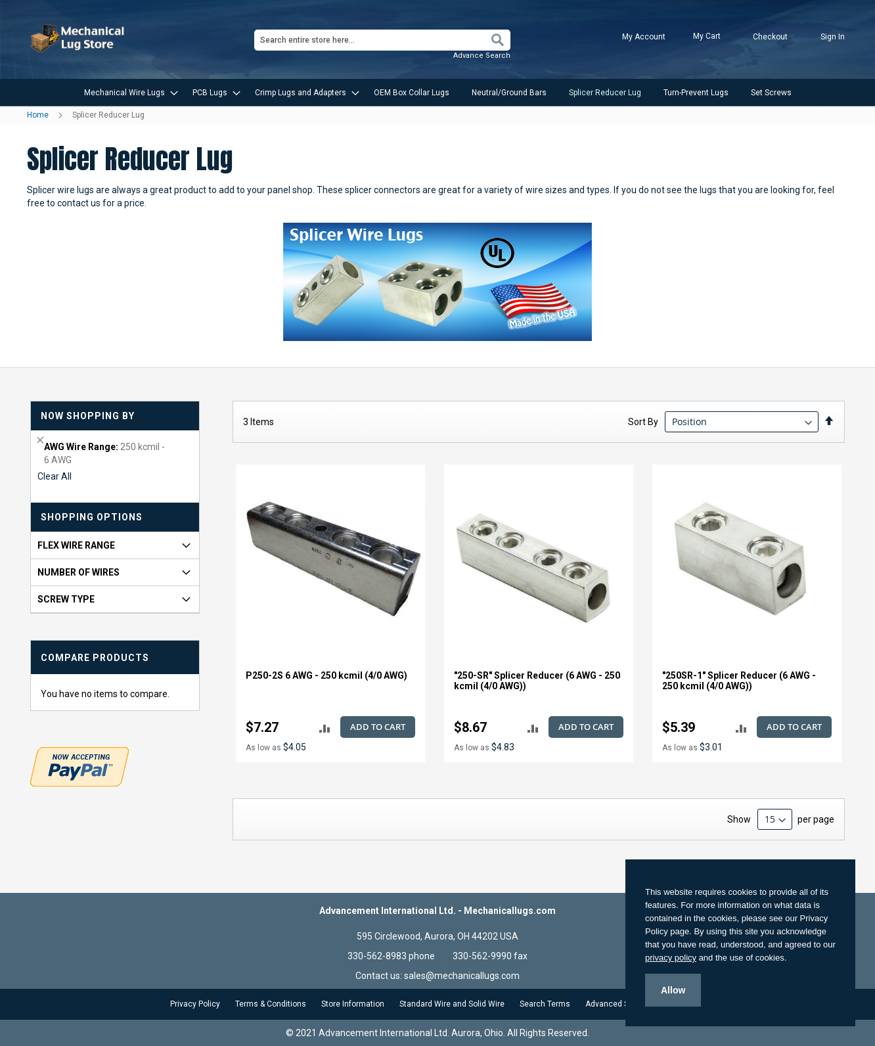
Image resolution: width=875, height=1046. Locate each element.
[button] (324, 727)
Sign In (832, 36)
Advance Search (481, 55)
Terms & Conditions (270, 1004)
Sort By (643, 422)
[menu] (437, 92)
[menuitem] (127, 92)
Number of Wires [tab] (78, 572)
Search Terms (545, 1004)
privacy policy (670, 958)
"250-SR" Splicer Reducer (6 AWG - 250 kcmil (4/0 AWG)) (537, 680)
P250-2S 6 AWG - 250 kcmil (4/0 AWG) (326, 675)
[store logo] (78, 38)
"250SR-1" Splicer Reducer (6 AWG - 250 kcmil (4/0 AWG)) (739, 680)
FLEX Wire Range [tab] (76, 545)
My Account (643, 36)
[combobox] (382, 40)
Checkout (770, 36)
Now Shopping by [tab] (88, 416)
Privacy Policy (195, 1004)
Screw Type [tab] (66, 599)
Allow (673, 990)
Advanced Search (617, 1004)
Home (39, 115)
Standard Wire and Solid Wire (452, 1004)
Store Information (352, 1004)
